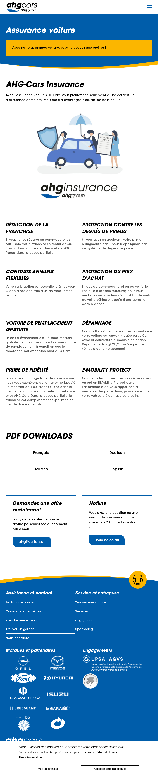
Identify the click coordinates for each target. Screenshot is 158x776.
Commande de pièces (23, 611)
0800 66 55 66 (107, 540)
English (117, 469)
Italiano (41, 469)
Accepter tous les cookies (110, 768)
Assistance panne (20, 602)
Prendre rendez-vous (22, 620)
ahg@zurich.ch (32, 542)
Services (82, 611)
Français (41, 453)
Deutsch (117, 453)
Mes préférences (48, 768)
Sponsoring (84, 629)
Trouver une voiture (90, 602)
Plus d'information (30, 757)
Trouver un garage (20, 629)
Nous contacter (18, 638)
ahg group (83, 620)
